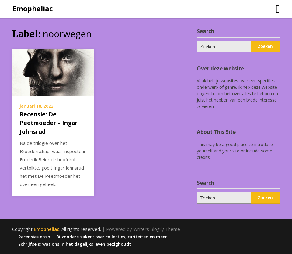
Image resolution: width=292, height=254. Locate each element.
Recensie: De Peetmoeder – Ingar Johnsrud (48, 123)
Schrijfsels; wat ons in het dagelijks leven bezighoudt (74, 244)
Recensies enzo (34, 237)
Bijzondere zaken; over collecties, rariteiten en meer (111, 237)
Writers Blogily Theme (156, 229)
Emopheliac (32, 8)
